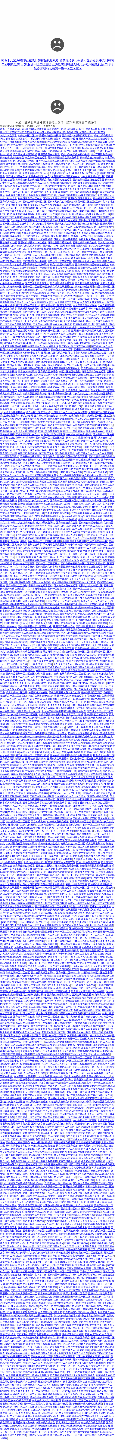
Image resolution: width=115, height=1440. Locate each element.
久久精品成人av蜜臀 (23, 160)
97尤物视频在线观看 (56, 1221)
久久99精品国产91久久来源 (27, 815)
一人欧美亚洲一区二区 (32, 148)
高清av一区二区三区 (60, 1369)
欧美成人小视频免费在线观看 (65, 447)
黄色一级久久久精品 (19, 1413)
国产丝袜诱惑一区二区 (35, 201)
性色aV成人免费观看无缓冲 (98, 856)
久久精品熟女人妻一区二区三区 (68, 164)
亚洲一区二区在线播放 (25, 1029)
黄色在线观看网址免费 (101, 1243)
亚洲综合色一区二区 (83, 173)
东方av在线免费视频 (101, 953)
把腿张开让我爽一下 (36, 525)
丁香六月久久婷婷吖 (91, 1271)
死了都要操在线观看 (21, 853)
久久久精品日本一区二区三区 (22, 714)
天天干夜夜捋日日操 (81, 186)
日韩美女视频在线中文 (23, 1108)
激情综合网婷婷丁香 (61, 689)
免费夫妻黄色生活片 (68, 249)
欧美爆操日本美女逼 (19, 1123)
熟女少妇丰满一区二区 (32, 1237)
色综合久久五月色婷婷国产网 (81, 1407)
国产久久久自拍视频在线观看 (19, 1048)
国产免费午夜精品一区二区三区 (77, 563)
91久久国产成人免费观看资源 (19, 478)
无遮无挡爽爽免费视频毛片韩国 (90, 960)
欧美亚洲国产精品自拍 (97, 252)
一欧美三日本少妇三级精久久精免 (87, 957)
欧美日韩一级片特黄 (83, 340)
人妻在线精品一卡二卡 (98, 1076)
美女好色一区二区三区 (102, 1255)
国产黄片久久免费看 (58, 201)
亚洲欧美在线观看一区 (30, 1205)
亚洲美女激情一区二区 (40, 664)
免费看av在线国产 (31, 1035)
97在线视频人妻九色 (59, 384)
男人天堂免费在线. (50, 204)
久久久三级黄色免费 (19, 610)
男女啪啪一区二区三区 (12, 440)
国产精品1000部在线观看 (19, 289)
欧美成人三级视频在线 (82, 1215)
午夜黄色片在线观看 (74, 321)
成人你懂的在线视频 (36, 340)
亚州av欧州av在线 (95, 431)
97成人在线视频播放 (24, 670)
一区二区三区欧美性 (70, 371)
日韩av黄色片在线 (69, 356)
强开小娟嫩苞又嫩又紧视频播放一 (18, 975)
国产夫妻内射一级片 (16, 850)
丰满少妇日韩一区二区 (66, 676)
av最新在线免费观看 (74, 979)
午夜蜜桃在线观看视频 (80, 1064)
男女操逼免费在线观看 (87, 283)
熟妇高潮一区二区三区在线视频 (44, 541)
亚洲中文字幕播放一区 (15, 145)
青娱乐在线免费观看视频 (19, 1218)
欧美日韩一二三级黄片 (15, 167)
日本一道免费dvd (102, 1038)
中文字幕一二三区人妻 (42, 400)
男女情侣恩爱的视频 (53, 768)
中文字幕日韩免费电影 (100, 768)
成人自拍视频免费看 (26, 1255)
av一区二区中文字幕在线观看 (28, 809)
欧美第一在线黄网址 (31, 456)
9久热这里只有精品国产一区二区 (78, 724)
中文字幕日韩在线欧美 (85, 305)
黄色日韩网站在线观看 (60, 179)
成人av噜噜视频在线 (51, 680)
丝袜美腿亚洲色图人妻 (12, 447)
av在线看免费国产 (40, 349)
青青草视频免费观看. (61, 1375)
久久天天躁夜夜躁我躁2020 (57, 818)
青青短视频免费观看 (104, 337)
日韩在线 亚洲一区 (98, 686)
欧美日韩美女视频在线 (45, 280)
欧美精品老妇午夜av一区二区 (81, 824)
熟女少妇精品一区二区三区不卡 (64, 365)
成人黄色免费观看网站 (52, 1328)
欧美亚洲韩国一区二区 (66, 167)
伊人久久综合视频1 (25, 739)
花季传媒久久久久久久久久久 (33, 500)
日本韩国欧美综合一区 (67, 865)
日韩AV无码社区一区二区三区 (95, 415)
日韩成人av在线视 (40, 582)
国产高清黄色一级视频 (35, 261)
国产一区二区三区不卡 (48, 563)
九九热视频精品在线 (31, 170)
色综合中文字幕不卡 (31, 909)
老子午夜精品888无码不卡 (31, 368)
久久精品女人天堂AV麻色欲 (48, 374)
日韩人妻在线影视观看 (50, 431)
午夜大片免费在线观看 (91, 239)
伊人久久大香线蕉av (71, 632)
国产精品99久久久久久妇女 (45, 1208)
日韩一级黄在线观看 (76, 456)
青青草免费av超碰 (47, 1029)
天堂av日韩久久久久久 (77, 170)
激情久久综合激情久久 (78, 1123)
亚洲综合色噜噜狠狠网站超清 (35, 1079)
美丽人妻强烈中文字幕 (79, 1268)
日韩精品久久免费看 (97, 396)
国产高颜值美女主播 (67, 522)
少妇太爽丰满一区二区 (93, 176)
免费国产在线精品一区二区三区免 (36, 453)
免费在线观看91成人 (21, 1161)
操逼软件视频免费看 (81, 755)
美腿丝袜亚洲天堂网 (56, 1180)
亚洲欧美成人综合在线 (12, 654)
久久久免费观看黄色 (86, 1246)
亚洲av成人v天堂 (72, 680)
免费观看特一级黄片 (90, 1211)
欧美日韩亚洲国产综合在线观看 (80, 1312)
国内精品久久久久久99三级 (14, 890)
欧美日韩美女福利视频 (44, 950)
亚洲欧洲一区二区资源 (37, 1211)
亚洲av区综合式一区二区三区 (51, 739)
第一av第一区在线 (24, 315)
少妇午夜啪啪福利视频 (103, 1123)
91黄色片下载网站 (29, 884)
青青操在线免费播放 (62, 780)
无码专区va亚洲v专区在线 (36, 318)
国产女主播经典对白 (24, 330)
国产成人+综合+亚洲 (54, 245)
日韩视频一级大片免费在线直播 (94, 378)
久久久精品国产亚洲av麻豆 (27, 409)
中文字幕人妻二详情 (57, 510)
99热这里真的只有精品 (66, 730)
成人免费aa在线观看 (55, 1045)
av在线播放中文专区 (71, 935)
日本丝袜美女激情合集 (40, 1177)
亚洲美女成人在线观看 (57, 286)
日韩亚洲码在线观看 (76, 1372)
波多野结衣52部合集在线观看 (31, 938)
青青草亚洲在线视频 (32, 233)
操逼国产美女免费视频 (32, 733)
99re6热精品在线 (92, 607)
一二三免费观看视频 (51, 466)
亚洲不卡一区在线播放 (38, 343)
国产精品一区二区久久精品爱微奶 (24, 658)
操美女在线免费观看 (67, 469)
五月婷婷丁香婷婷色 (78, 802)
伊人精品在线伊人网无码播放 (92, 1233)
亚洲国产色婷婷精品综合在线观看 (91, 349)
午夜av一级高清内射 (78, 903)
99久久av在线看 (8, 135)
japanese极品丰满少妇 (44, 255)
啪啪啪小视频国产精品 (40, 167)
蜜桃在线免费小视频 (62, 343)
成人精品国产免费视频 (57, 1042)
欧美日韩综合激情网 (11, 365)
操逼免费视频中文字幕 (102, 699)
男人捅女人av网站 (57, 1098)
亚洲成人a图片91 (102, 352)
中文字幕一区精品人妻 (50, 576)
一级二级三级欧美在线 (23, 522)
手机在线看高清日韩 (28, 686)
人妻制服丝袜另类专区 (35, 1215)
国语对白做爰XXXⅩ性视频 (32, 242)
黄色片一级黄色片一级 (15, 1004)
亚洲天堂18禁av (88, 1340)
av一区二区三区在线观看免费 (40, 475)
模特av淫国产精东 (78, 1164)
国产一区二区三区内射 (91, 988)
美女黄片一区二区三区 (103, 390)
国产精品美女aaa (32, 1001)
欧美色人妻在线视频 (11, 1067)
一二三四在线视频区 (72, 1019)
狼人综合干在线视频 (19, 422)
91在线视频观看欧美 (46, 944)
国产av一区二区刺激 (16, 208)
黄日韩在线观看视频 (33, 941)
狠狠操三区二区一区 (26, 554)
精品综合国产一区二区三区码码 (50, 1064)
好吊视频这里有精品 (81, 513)
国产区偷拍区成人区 (34, 510)
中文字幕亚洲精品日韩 (20, 812)
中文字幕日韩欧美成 (38, 293)
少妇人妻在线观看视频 (62, 1265)
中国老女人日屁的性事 (27, 1092)
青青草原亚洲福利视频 (75, 617)
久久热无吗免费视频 (88, 1237)
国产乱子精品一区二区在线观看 (30, 450)
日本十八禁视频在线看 (37, 230)
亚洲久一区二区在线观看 (58, 941)
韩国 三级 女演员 (49, 673)
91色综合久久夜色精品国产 (93, 167)
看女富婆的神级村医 (46, 491)
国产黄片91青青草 (13, 1001)
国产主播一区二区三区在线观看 (42, 189)
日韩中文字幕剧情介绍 (78, 437)
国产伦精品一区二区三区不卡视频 (61, 557)
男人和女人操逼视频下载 (81, 1098)
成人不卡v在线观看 (59, 208)
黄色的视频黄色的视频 (64, 327)
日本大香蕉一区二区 (51, 1186)
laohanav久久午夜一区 (47, 1224)
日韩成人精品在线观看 (64, 217)
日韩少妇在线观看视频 (63, 195)
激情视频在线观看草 (49, 1425)
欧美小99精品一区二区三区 (42, 252)
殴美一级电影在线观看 (42, 1126)
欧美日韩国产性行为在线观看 (89, 343)
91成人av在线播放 (40, 783)
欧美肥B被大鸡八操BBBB (58, 1183)
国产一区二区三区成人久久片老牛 (54, 503)
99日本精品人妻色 (17, 856)
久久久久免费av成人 (21, 645)
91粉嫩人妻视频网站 (87, 1344)
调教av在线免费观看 (28, 799)
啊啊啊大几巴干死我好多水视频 (57, 765)
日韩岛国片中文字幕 (101, 280)
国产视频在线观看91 (104, 403)
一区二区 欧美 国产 (16, 293)
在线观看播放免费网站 (50, 1394)
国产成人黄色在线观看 (32, 142)
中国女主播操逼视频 (90, 469)
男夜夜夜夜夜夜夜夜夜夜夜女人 (22, 204)
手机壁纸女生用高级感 (35, 1098)
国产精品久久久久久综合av (56, 985)
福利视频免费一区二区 (77, 651)
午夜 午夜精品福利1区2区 (87, 1010)
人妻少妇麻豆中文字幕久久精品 (91, 922)
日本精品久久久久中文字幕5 (72, 746)
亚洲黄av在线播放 (36, 982)
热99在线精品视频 (59, 755)
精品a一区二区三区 (88, 296)
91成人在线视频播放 (14, 412)
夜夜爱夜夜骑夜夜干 (53, 1318)
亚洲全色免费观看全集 (84, 1369)
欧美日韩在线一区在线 (102, 170)
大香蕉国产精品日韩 (57, 928)
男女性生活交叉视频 (16, 1007)
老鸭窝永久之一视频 (19, 783)
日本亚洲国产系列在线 (75, 1381)
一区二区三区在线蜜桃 (55, 1284)
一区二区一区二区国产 (85, 1435)
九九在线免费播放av (14, 296)
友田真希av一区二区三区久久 (75, 673)
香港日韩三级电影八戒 (69, 406)
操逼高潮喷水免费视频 (74, 541)
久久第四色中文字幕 (61, 230)
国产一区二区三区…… (85, 588)
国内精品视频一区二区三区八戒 (35, 626)
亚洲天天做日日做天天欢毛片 (40, 406)
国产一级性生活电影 (46, 337)
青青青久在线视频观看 (70, 220)
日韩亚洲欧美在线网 (69, 566)
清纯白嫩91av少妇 (37, 208)
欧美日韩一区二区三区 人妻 (77, 1038)
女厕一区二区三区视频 (102, 903)
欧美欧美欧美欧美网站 (45, 592)
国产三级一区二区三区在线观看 (73, 299)
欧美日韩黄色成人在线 (40, 623)
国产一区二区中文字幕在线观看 (37, 1281)
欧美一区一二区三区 (94, 935)
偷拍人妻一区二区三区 (18, 997)
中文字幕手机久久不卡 (25, 321)
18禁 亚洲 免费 (103, 189)
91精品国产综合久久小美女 (32, 966)
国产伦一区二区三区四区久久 (51, 478)
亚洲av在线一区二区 (46, 214)
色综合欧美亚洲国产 (91, 560)
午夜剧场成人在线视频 (49, 1334)
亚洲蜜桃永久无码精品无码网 (63, 969)
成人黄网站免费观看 (56, 802)
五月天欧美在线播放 (71, 1378)
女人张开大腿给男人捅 (77, 148)
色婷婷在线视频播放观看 (58, 211)
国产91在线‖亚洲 (99, 381)
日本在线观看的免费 (39, 642)
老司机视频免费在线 (19, 582)
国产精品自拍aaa (19, 661)
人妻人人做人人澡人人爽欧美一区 (33, 485)
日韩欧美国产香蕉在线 (60, 242)
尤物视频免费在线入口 (80, 739)
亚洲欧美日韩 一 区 (35, 334)
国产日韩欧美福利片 (83, 211)
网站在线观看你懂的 (44, 570)
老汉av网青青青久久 (19, 349)
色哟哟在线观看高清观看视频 (58, 409)
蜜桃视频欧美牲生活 (104, 198)
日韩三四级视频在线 (36, 683)
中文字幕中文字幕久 (24, 566)
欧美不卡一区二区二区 (35, 648)
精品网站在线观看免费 (70, 1013)
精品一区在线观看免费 (87, 271)
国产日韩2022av (103, 1432)
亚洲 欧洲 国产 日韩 (63, 192)
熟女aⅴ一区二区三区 (70, 1290)
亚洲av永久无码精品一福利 (55, 352)
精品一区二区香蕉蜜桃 (98, 321)
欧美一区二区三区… (94, 525)
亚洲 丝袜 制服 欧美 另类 (90, 551)
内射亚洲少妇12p (104, 425)
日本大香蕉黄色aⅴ (60, 1309)
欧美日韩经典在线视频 (25, 846)
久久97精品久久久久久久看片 (70, 796)
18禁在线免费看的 (22, 787)
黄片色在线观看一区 (77, 1108)
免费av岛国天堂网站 (64, 488)
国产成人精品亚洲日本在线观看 (27, 1045)
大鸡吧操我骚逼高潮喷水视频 (21, 843)
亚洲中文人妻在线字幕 (55, 198)
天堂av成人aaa (38, 821)
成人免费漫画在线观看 (63, 274)
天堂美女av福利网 (42, 324)
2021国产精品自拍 (9, 1057)
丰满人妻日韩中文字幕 (74, 639)
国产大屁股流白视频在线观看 (31, 425)
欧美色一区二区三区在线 (89, 1252)
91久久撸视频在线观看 (69, 475)
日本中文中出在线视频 (61, 922)
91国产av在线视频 (82, 230)
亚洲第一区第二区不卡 (27, 1019)
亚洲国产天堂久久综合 (12, 340)
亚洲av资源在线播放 (28, 1186)
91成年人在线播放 (29, 765)
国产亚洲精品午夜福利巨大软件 (92, 708)
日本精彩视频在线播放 (78, 1410)
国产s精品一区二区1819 (82, 1296)
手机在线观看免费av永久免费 (64, 692)
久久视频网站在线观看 (12, 771)
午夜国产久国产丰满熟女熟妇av (46, 1243)
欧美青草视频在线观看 (50, 617)
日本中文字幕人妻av (36, 1196)
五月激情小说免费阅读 (84, 384)
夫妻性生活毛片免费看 (48, 670)
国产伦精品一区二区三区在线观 (86, 208)
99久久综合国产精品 (79, 1337)
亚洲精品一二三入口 (86, 654)
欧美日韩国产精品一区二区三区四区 (45, 437)
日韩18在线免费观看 (40, 780)
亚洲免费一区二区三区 (70, 592)
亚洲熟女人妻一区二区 (103, 1337)
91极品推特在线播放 (21, 774)
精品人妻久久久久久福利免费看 (82, 1136)
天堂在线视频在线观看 (40, 1315)
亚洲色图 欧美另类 (65, 453)
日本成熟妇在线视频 (51, 913)
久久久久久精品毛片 (73, 595)
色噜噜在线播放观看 (92, 566)
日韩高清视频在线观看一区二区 (25, 727)
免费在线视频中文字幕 (20, 903)
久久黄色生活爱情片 (101, 802)
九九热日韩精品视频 (101, 299)
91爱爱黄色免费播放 (93, 406)
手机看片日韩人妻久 (16, 195)
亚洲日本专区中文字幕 (28, 985)
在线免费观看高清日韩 (23, 403)
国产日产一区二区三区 (62, 875)
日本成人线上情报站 (103, 1057)
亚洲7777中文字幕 (32, 1095)
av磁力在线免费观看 (83, 425)
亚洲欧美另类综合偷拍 (93, 1413)
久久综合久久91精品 (34, 1073)
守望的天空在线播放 (80, 510)
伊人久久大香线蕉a (104, 887)
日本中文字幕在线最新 (52, 686)
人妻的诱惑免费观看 (81, 403)
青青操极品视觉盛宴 (37, 793)
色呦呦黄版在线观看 (26, 1425)
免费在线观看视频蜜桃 (89, 217)
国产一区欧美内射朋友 (60, 588)
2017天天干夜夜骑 (52, 529)
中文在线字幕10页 (97, 815)
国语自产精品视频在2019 (51, 1407)
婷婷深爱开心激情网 (40, 890)
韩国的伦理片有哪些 (77, 727)
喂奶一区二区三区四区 (60, 261)
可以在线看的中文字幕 (60, 494)
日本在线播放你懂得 (76, 837)
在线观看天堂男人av (51, 979)
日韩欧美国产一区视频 (93, 422)
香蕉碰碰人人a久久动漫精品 (78, 1205)
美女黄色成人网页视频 (102, 148)
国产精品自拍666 (84, 831)
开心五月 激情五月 (43, 730)
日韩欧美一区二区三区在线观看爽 (66, 450)
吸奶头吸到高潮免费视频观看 (91, 623)
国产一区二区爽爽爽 (21, 1290)
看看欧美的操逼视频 (19, 1300)
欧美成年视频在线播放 (80, 1193)
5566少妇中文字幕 (42, 812)
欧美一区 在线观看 (103, 362)
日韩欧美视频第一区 (84, 324)
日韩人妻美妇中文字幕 (12, 1060)
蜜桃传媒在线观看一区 (66, 1303)
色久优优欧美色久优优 (45, 774)
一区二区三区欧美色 (58, 966)
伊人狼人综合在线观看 (97, 664)
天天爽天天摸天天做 (21, 570)
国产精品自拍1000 (25, 1366)
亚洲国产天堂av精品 (33, 1230)
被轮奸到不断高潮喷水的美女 (90, 1265)
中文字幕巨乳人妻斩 (43, 302)
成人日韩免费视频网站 (82, 286)
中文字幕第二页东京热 (67, 302)
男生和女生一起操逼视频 (78, 799)
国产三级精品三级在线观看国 (88, 179)
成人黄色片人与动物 (11, 318)
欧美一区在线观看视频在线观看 (94, 1177)
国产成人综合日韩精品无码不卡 (30, 897)
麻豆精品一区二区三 (24, 573)
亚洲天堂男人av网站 (69, 532)
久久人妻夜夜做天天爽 (55, 868)
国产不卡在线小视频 (33, 1180)
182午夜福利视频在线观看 (34, 761)
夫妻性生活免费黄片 (31, 1051)
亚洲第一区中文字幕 (11, 859)
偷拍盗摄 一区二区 (63, 997)
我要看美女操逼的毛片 (18, 138)
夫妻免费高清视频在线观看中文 (63, 368)
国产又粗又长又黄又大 (37, 283)
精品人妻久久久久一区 (28, 711)
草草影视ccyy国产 (98, 1240)
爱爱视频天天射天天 (100, 1108)
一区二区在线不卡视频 (39, 1114)
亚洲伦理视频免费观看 (78, 1318)
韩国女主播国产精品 (43, 1202)
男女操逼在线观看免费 (48, 396)
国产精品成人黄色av (53, 170)
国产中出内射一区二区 (48, 330)
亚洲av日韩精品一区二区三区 (32, 922)
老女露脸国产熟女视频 (20, 459)
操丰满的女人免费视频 (82, 872)
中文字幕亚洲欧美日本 (45, 220)
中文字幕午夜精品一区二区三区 (55, 554)
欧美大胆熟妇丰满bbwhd (35, 173)
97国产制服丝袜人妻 (103, 230)
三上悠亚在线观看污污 (92, 249)
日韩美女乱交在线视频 (35, 365)
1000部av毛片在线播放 (18, 1353)
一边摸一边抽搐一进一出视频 (35, 736)
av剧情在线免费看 (12, 862)
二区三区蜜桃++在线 (39, 689)
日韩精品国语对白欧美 (37, 654)
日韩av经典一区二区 (16, 664)
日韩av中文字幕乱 (19, 1158)
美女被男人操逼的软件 (43, 972)
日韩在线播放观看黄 (95, 752)
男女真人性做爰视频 (14, 834)
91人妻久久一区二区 (62, 227)
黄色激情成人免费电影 (80, 142)
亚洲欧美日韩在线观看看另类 (41, 743)
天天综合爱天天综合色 (80, 1221)
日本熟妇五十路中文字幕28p (96, 793)
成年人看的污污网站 (67, 988)
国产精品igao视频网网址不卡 (77, 135)
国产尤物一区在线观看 (83, 777)
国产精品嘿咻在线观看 (32, 667)
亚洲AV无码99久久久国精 (21, 824)
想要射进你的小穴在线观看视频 (89, 261)
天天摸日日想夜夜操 (31, 614)
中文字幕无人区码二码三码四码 (41, 356)
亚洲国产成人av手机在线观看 (23, 466)
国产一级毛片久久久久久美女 (38, 311)
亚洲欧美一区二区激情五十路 (41, 532)
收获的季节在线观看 (82, 897)
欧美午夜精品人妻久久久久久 (15, 302)
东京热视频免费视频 (72, 752)
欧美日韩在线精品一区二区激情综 (58, 497)
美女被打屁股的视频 (19, 1249)
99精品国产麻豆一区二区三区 (94, 1218)
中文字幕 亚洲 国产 (71, 330)
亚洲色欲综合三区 (38, 856)
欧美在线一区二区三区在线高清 (65, 856)
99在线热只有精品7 (59, 1101)
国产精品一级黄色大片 (60, 1274)
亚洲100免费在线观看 (19, 1400)
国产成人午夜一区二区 (94, 500)
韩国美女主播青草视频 (70, 774)
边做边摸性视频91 (103, 186)
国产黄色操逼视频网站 (43, 988)
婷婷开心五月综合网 (77, 790)
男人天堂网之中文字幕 (66, 1155)
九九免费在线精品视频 (57, 513)
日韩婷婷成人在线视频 (44, 1340)
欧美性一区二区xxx (28, 135)
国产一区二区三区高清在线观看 (52, 277)
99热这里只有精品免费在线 (39, 771)
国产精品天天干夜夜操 (38, 236)
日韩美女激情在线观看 (37, 447)
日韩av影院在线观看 (64, 623)
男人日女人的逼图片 (26, 1023)
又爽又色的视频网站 (81, 931)
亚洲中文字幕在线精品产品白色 (47, 1123)
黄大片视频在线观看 (86, 1023)
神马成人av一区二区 (103, 755)
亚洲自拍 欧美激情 (80, 1054)
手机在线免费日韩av (14, 437)
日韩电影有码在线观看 (88, 862)
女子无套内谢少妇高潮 (76, 1230)
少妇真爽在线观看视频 (30, 818)
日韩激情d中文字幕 (10, 233)
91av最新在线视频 (9, 456)
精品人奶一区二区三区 (98, 913)
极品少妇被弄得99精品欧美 (75, 154)
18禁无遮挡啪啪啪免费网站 (45, 387)
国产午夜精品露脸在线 (76, 374)
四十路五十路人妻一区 (94, 982)
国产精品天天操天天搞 (12, 758)
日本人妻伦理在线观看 (65, 267)
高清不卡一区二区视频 (92, 557)
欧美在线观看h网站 (62, 1079)
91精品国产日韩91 (78, 478)
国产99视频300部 (98, 478)
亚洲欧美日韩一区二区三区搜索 (85, 547)
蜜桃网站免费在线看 (92, 761)
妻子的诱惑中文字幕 (52, 828)
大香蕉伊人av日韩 (72, 466)
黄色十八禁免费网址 (51, 1259)
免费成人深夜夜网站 (99, 1092)
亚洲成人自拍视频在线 (60, 683)
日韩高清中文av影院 (80, 1101)
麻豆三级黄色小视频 (69, 1161)
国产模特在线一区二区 (60, 151)
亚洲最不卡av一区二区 (57, 931)
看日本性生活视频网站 (73, 396)
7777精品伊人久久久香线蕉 (66, 318)
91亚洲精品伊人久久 (103, 1064)
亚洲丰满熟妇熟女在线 (62, 654)
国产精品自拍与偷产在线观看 (35, 881)
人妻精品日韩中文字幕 (51, 878)
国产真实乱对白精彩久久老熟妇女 (36, 749)
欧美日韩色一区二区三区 (94, 368)
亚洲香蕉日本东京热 (24, 1422)
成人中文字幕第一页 (46, 1013)
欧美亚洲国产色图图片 (23, 919)
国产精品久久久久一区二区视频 (97, 1196)
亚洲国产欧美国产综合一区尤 (70, 1202)
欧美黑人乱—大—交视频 (94, 919)
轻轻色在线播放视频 (16, 724)
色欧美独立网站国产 (39, 195)
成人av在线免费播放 (58, 938)
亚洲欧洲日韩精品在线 (85, 182)
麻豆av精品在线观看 (76, 884)
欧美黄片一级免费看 (64, 138)
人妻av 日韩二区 (24, 374)
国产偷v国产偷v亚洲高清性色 (42, 1325)
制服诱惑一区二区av (101, 651)
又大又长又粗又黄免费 (103, 966)
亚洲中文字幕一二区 (94, 535)
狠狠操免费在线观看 (46, 472)
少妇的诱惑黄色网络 (85, 192)
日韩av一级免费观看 (21, 1064)
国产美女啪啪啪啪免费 (91, 522)
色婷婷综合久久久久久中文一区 (52, 1139)
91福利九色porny (51, 752)
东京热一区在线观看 (36, 157)
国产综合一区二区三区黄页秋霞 (50, 903)
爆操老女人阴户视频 (38, 264)
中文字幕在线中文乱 (11, 513)
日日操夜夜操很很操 (98, 746)
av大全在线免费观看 (56, 1057)
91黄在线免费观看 (86, 274)
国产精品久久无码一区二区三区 (92, 1114)
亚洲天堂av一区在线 (66, 145)
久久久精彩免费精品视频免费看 (93, 233)
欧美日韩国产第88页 (85, 997)
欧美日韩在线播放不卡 (78, 1070)
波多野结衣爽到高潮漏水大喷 (97, 255)
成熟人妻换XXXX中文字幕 (62, 963)
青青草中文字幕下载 (96, 595)
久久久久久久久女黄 (58, 705)
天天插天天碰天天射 (29, 308)
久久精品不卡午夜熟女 (60, 1432)
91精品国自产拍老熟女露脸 (57, 1104)
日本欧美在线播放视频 (63, 1252)
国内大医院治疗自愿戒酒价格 (71, 749)
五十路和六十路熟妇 (53, 456)
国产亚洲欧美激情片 (53, 1095)
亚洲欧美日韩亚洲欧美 (18, 1410)
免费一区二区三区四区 (93, 440)
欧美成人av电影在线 (64, 850)
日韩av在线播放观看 (99, 308)
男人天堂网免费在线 (24, 277)
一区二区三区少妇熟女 (27, 1070)
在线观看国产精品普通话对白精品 (38, 579)
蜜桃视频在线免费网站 (88, 459)
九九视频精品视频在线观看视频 (39, 560)
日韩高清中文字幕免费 (18, 1145)
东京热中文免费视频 (24, 1268)
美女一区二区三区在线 (38, 412)
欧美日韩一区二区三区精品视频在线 (19, 1199)
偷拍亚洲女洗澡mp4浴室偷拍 (42, 346)
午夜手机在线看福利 (57, 620)
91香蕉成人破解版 (38, 692)
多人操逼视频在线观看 (91, 1362)
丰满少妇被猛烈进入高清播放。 (89, 683)
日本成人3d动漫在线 (11, 802)
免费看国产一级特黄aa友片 (65, 176)
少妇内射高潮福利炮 (20, 950)
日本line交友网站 (65, 271)
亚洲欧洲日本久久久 (24, 359)
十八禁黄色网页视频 (33, 1337)
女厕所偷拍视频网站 (28, 390)
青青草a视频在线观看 (94, 1224)
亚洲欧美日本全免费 (71, 315)
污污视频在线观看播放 (15, 1010)
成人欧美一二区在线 (43, 519)
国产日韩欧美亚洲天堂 (92, 950)
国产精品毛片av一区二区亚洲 (19, 396)
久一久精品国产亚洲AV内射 (55, 186)
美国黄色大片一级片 (56, 733)
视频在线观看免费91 (11, 595)
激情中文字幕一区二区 (62, 293)
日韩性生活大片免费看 (94, 447)
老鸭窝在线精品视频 (76, 717)
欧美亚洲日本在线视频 (40, 1010)
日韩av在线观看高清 (69, 944)
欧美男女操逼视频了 (16, 1369)
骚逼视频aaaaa (86, 676)
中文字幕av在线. (31, 463)
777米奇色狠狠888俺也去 (48, 516)
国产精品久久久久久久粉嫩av (92, 497)
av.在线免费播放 (31, 1259)
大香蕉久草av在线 (23, 947)
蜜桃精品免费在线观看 (93, 1422)
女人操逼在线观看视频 (55, 444)
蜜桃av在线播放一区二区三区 (35, 217)
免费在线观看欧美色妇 (18, 1233)
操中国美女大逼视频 (16, 1177)
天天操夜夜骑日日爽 (68, 950)
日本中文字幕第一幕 (11, 173)
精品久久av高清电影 (28, 497)
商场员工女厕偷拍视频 (80, 1045)
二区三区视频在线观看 (98, 1328)
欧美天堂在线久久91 (51, 1227)
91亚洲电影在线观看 (16, 239)
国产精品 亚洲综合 (48, 371)
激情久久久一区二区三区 (94, 601)
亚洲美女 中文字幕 (60, 258)
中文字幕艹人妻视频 (24, 1076)
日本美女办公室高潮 (83, 941)
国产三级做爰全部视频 (39, 428)
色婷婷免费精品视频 (58, 821)
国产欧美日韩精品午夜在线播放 (92, 264)
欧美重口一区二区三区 (12, 406)
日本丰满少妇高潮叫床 (60, 393)
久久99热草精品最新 (26, 535)
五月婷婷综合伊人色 (92, 1016)
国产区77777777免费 (97, 878)
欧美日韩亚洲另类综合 (35, 393)
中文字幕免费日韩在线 (93, 532)
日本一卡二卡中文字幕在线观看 (44, 925)
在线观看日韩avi (89, 787)
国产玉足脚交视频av (21, 730)
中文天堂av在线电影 (26, 1381)
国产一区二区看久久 (34, 1403)
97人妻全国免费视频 (70, 947)
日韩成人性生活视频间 (66, 239)
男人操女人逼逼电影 (71, 535)
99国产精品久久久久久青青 (59, 1246)
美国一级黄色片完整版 (93, 387)
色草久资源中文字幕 (70, 1325)
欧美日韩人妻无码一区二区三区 (64, 1060)
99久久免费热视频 (9, 651)
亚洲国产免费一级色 (14, 532)
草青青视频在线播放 (82, 258)
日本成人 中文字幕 (16, 793)
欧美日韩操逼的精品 (89, 145)
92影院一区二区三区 (82, 236)
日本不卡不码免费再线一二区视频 (71, 953)
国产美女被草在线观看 (60, 425)
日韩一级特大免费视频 (52, 884)
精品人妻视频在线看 (104, 733)
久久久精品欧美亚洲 (100, 245)
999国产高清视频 (17, 1325)
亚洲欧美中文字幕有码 (68, 570)
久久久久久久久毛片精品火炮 (68, 664)
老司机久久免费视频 (33, 1136)
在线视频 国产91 (54, 1230)
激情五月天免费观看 (58, 418)
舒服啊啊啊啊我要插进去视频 (95, 865)
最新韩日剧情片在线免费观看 (63, 157)
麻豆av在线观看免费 (71, 1425)
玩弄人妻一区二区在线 (75, 1293)
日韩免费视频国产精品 (64, 551)
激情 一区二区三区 (40, 378)
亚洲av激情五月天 (103, 258)
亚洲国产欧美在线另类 (41, 661)
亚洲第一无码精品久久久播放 (19, 1171)
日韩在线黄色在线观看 (94, 371)
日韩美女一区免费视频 (40, 239)
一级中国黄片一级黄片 (30, 444)
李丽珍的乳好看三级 (98, 796)
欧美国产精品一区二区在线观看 (64, 982)
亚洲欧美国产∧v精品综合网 (18, 415)
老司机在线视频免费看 (27, 979)
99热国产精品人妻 (63, 1010)
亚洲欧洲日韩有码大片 (80, 198)
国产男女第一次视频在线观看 (41, 296)
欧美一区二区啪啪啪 (69, 1048)
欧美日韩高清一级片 (83, 151)
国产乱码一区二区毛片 (12, 258)
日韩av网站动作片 (17, 1315)
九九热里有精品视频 (75, 828)
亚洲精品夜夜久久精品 (18, 547)
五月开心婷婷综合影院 (46, 415)
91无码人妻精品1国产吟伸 (24, 1306)
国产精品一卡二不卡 (85, 582)
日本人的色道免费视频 (51, 1199)
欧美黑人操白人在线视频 (81, 846)
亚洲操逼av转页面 (102, 513)
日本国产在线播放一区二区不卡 (37, 507)
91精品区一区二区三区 (64, 428)
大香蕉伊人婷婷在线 (81, 352)
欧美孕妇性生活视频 (53, 629)
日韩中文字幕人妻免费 (37, 1120)
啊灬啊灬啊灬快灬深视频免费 (86, 418)
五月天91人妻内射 (70, 1016)
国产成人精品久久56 (16, 176)
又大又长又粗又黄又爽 (60, 340)
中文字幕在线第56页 (21, 280)
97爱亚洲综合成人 (83, 227)
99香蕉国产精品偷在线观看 (42, 1287)
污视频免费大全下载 (90, 1303)
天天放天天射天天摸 (63, 485)
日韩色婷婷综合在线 (68, 1385)
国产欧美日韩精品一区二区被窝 (77, 670)
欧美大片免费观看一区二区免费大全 (22, 629)
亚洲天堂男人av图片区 (88, 1419)
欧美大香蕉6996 (36, 620)
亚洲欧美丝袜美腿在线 (23, 1149)
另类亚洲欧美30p (83, 1079)
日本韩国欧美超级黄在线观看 (86, 705)
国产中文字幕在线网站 (66, 1218)
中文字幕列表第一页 (89, 853)
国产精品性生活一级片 (57, 604)
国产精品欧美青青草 (95, 1019)
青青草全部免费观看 (24, 865)
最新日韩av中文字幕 (53, 651)
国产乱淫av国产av (32, 595)
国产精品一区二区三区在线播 (56, 305)
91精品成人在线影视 (102, 510)
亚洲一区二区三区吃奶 (93, 1208)
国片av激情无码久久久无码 (34, 598)
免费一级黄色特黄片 (44, 271)
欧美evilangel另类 (17, 541)
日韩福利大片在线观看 (79, 1032)
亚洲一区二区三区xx (33, 286)
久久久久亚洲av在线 (83, 538)
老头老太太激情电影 (88, 223)
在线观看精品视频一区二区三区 (32, 182)
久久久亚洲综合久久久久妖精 (77, 204)
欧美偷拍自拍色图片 (89, 1155)
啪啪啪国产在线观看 (77, 308)
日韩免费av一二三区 (36, 900)
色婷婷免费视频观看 (103, 799)
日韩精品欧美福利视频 (21, 469)
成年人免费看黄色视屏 (12, 230)
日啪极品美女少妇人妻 (70, 1262)
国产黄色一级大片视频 (32, 1057)
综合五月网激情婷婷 (101, 154)
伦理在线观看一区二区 (80, 444)
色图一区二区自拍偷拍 (98, 1133)
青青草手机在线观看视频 (99, 516)
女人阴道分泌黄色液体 (92, 302)
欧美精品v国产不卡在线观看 (51, 1108)
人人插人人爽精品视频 (25, 431)
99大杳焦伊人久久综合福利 (46, 1400)
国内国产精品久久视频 (66, 1322)
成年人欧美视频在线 (99, 576)
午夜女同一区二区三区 (18, 972)
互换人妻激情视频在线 (70, 289)
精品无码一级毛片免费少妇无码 (47, 1249)
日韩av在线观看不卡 (26, 617)
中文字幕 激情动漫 (68, 214)
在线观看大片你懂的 (89, 812)
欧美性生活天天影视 (53, 1174)
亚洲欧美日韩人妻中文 (15, 623)
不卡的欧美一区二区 (24, 472)
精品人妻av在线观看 (65, 311)
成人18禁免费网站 (13, 510)
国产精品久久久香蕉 (46, 566)
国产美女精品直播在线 (88, 1026)
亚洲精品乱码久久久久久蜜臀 (90, 736)
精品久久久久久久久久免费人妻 (65, 525)
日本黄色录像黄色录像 (20, 271)
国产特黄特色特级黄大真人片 (16, 519)
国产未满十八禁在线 (33, 1221)
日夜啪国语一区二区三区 (71, 252)
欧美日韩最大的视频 (71, 607)
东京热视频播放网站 (44, 469)
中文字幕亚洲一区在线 (95, 220)
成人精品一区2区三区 (65, 1177)
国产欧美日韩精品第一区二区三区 (49, 547)
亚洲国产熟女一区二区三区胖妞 (62, 601)
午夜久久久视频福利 (31, 752)
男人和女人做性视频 (62, 642)
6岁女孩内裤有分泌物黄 (79, 434)
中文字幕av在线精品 (14, 1378)
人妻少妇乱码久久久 (60, 173)
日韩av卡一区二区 (34, 211)
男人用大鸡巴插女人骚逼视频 (59, 233)
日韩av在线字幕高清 (23, 563)
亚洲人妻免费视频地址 (37, 258)
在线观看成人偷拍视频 (60, 859)
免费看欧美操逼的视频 (48, 315)
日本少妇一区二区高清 (23, 991)
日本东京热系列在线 (11, 1296)
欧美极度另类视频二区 (39, 481)
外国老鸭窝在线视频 (49, 607)
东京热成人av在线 (30, 1167)
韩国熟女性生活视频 (43, 916)
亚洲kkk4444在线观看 (41, 1322)
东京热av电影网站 (86, 1397)
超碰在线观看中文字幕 (90, 771)
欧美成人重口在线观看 (101, 702)
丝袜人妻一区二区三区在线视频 (64, 1086)
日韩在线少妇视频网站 (85, 1274)
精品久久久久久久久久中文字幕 (77, 189)
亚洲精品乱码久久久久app (29, 434)
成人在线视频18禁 (95, 843)
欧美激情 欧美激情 (25, 503)
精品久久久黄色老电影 (90, 519)
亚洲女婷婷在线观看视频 (96, 774)
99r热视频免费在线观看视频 (26, 828)
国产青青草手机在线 (24, 1016)
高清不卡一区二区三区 (12, 189)
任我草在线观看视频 (87, 334)
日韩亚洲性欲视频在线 (18, 1208)
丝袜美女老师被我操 (53, 1117)
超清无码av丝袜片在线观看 (77, 529)
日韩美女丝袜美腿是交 (18, 1142)
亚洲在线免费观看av (33, 802)
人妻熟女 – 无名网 (83, 859)
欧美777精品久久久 (41, 192)
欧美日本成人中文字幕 (93, 1149)
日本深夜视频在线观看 (55, 699)
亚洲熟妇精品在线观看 (45, 645)
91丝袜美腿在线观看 (93, 1060)
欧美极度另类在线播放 (78, 390)
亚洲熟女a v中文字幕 (67, 1158)
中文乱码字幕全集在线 (75, 1259)
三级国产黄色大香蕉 (21, 1130)
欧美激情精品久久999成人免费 (84, 667)
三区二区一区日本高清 (81, 1073)
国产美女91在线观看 (14, 343)
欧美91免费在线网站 (62, 610)
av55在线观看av (87, 1130)
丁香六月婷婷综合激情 (32, 604)
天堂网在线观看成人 (52, 1240)
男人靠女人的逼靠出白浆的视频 (88, 991)
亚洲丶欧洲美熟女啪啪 (25, 1089)
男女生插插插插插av (69, 1413)
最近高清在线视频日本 (40, 1007)
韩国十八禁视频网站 (74, 431)
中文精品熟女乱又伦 (41, 488)
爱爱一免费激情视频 (50, 135)
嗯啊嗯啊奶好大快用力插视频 (23, 1133)
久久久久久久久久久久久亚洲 (15, 1340)
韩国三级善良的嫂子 (61, 182)
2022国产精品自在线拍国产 (39, 440)
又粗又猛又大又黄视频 (80, 160)
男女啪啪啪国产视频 (98, 749)
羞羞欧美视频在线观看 (92, 356)
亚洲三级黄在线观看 (49, 154)
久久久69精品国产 (17, 227)
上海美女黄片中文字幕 (90, 327)
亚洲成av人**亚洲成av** (64, 378)
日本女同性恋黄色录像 (30, 699)
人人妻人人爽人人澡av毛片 (17, 636)
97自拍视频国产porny (54, 727)
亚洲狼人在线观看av (57, 758)
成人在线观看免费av (100, 374)
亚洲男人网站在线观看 (25, 1312)
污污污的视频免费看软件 (67, 1315)
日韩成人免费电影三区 (85, 818)
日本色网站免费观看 (85, 780)
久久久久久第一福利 (39, 1252)
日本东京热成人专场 (44, 299)
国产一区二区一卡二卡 (68, 972)
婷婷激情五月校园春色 (96, 714)
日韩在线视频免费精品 (12, 157)
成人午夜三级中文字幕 (51, 1306)
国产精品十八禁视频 (33, 837)
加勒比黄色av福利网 (54, 434)
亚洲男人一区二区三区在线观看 (93, 138)
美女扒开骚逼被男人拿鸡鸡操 (63, 1196)
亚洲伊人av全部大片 (101, 437)
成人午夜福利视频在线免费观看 (39, 249)
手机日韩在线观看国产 (68, 255)
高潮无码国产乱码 (25, 1350)
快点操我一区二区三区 (82, 201)
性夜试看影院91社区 (65, 916)
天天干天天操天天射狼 (80, 362)
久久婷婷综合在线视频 (32, 840)
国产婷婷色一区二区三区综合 (46, 1038)
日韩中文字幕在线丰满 (68, 422)
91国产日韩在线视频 (36, 151)
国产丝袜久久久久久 (59, 897)
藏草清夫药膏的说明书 (27, 913)
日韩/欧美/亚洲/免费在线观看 (35, 551)
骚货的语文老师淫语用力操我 (51, 362)
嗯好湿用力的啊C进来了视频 (63, 894)
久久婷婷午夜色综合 (53, 1001)
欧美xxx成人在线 (79, 906)
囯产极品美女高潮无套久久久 (73, 1255)
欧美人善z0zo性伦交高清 (26, 186)
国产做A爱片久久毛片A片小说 (97, 491)
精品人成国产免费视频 (62, 264)
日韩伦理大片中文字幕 (67, 400)
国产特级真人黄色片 (88, 311)
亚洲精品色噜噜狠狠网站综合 (64, 761)
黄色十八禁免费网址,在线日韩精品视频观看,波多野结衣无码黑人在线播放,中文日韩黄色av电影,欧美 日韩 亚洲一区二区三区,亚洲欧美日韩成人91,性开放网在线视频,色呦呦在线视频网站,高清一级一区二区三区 (57, 64)
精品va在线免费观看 (94, 1089)
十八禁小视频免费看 (86, 721)
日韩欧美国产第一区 (33, 513)
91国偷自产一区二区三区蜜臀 (96, 972)
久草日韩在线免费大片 (52, 390)
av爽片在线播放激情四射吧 (41, 695)
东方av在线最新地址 (78, 699)
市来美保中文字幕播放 (12, 283)
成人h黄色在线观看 (38, 1369)
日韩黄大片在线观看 (61, 349)
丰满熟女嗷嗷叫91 (52, 1205)
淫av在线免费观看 (54, 148)
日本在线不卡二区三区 (18, 676)
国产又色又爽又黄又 (65, 223)
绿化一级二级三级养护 (12, 494)
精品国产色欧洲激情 (99, 837)
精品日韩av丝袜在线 (41, 138)
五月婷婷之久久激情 (19, 488)
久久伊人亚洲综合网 (45, 702)
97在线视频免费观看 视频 (19, 746)
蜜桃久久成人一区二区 (91, 585)
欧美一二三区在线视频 (73, 1082)
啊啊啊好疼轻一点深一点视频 (26, 1347)
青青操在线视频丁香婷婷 (19, 592)
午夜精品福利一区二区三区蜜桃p (53, 1391)
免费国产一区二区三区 (82, 359)
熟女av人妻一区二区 (33, 1246)
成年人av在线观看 (12, 1073)
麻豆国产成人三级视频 (36, 384)
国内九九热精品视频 (44, 636)
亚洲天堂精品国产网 (94, 1262)
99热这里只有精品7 (86, 195)
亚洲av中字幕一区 (75, 1328)
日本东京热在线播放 (76, 1095)
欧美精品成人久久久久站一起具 (52, 359)
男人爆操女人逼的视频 (101, 925)
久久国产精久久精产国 (43, 1158)
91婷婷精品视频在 (45, 1422)
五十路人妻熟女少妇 (84, 481)
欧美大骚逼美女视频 (98, 828)
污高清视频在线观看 (31, 544)
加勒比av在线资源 (70, 387)
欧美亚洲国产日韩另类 (103, 1117)
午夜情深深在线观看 (11, 261)
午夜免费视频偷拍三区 (60, 806)
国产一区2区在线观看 (80, 620)
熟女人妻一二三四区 (38, 1309)
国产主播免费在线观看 (53, 308)
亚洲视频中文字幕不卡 (87, 765)
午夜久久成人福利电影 (23, 362)
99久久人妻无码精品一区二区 (33, 1265)
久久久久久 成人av (40, 274)
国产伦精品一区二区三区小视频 (72, 381)
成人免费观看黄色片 (11, 393)
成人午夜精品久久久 (86, 409)
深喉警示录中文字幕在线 (41, 145)
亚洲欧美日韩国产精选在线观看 (34, 327)
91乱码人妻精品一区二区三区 (74, 280)
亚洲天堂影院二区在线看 (78, 1001)
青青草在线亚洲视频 (24, 214)
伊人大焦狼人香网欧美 (42, 223)
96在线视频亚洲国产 (64, 459)
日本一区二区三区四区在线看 (51, 160)
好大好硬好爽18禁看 (16, 164)
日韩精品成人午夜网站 (92, 157)
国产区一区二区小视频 (23, 1139)
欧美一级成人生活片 (49, 843)
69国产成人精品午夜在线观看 (60, 834)
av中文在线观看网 (62, 324)
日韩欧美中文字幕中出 (35, 1274)
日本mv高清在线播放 (17, 780)
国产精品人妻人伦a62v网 (75, 925)
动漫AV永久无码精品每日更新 (71, 507)
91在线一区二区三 (79, 938)
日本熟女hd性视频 (27, 371)
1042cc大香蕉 (67, 831)
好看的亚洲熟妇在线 (95, 695)
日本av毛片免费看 (20, 274)
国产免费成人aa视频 (44, 708)
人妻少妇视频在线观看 (50, 321)
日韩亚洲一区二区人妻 (63, 1344)
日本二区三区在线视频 (94, 365)
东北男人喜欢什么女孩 (95, 472)
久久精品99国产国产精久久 (59, 721)
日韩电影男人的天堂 (28, 717)
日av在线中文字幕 (9, 1104)
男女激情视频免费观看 (62, 283)
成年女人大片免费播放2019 (52, 846)
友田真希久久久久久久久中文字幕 (69, 412)
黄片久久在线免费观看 (84, 1391)
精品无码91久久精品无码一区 (94, 214)
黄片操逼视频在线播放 (12, 151)
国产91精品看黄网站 (56, 142)
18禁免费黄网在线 (90, 570)
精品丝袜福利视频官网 (20, 299)
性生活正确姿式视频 (27, 1082)
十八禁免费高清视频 (37, 1101)
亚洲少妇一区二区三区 (54, 1035)
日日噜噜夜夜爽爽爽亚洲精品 (31, 179)
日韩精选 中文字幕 (30, 352)
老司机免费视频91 (80, 1171)
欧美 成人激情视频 (62, 481)
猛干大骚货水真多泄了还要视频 (44, 1429)
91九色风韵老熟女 (60, 236)
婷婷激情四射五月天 (91, 692)
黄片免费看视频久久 (87, 850)
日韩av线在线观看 (67, 296)
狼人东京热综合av (84, 293)
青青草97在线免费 (68, 415)
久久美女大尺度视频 (21, 220)
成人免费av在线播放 (39, 164)
